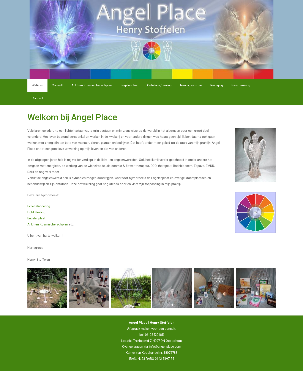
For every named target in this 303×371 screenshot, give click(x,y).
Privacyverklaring (160, 363)
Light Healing (36, 199)
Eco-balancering (38, 193)
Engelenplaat (36, 205)
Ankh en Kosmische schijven (47, 211)
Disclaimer (138, 363)
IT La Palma (267, 363)
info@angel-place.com (165, 334)
